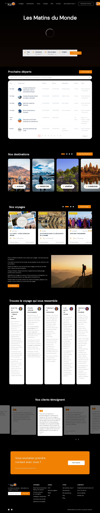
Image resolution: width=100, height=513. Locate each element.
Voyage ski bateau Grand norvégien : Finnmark (30, 97)
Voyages (21, 3)
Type (28, 52)
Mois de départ (52, 52)
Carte (38, 3)
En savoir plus (13, 285)
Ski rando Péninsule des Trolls (30, 129)
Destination (39, 52)
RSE (49, 495)
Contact (58, 3)
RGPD (49, 493)
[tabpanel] (19, 175)
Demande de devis (86, 3)
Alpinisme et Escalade (39, 501)
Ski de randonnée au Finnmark (29, 111)
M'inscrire (25, 493)
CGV (49, 488)
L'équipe (45, 3)
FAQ (52, 3)
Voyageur (64, 52)
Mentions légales (52, 490)
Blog (64, 498)
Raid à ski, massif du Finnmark (28, 104)
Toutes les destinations (84, 154)
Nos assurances (67, 493)
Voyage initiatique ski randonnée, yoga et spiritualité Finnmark (29, 89)
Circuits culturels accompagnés (38, 493)
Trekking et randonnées (39, 496)
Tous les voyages (85, 71)
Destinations (30, 3)
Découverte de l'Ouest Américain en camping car (30, 120)
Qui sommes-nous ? (69, 3)
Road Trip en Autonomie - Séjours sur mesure (40, 488)
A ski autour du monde (39, 499)
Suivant (85, 136)
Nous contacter (76, 462)
